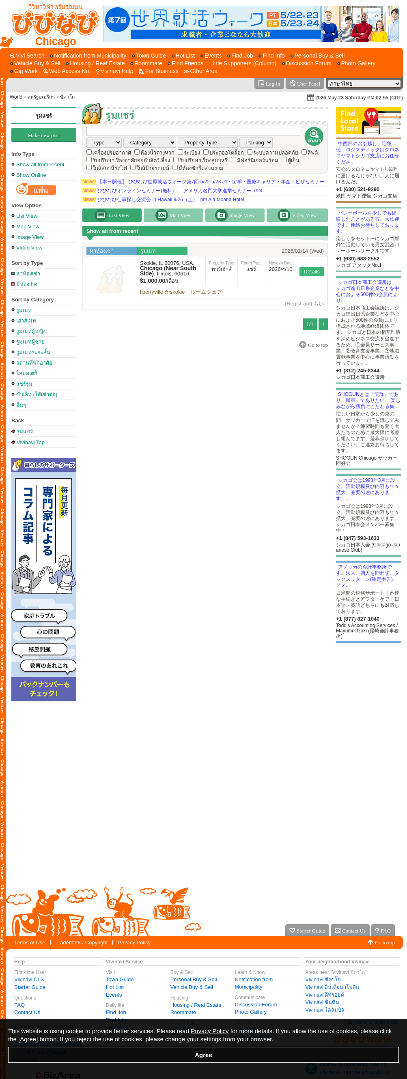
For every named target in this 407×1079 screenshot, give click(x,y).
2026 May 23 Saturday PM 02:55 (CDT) (359, 98)
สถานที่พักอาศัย (34, 362)
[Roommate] (146, 63)
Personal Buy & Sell (193, 979)
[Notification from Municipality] (88, 55)
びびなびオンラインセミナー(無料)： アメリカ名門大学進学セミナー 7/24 (172, 190)
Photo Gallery (251, 1012)
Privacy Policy (134, 942)
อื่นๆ (21, 405)
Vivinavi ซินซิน (322, 1002)
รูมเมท (24, 310)
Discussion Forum (256, 1005)
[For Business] (159, 71)
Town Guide (120, 979)
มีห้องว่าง (26, 284)
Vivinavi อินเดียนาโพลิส (332, 987)
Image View (30, 237)
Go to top (385, 942)
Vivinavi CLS (29, 979)
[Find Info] (271, 55)
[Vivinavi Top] (51, 24)
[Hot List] (183, 55)
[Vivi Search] (27, 55)
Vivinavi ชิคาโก (323, 979)
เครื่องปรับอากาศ (112, 153)
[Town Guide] (149, 55)
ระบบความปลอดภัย (275, 153)
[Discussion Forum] (307, 63)
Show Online (31, 175)
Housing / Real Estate (196, 1005)
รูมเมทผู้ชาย (30, 341)
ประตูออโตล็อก (226, 153)
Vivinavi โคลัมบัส (325, 1010)
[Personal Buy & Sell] (318, 55)
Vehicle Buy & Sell (191, 987)
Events (114, 995)
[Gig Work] (24, 71)
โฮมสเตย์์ (26, 373)
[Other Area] (200, 71)
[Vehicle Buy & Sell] (35, 63)
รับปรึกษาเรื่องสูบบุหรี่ (203, 160)
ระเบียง (192, 153)
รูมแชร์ (44, 116)
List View (26, 216)
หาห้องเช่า (28, 273)
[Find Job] (240, 55)
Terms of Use (29, 942)
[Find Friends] (185, 63)
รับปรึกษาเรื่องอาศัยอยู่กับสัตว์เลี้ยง (131, 160)
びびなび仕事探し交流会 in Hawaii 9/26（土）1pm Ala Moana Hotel (163, 199)
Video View (29, 247)
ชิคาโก (67, 97)
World (16, 97)
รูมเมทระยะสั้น (33, 352)
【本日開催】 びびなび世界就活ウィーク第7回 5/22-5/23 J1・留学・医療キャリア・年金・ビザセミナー (203, 182)
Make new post (44, 135)
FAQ (19, 1005)
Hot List (115, 987)
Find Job (116, 1012)
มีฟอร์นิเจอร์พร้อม (257, 160)
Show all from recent (40, 164)
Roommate (183, 1012)
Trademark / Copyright (82, 942)
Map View (27, 226)
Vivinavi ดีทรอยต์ (324, 995)
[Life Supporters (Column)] (242, 63)
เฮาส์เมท (26, 320)
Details (312, 272)
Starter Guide (29, 987)
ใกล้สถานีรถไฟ (110, 168)
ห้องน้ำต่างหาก (157, 153)
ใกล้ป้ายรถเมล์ (152, 168)
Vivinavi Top (31, 442)
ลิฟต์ (313, 153)
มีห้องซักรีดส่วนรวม (201, 168)
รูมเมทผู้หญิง (30, 331)
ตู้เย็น (293, 160)
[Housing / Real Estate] (95, 63)
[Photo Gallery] (356, 63)
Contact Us (27, 1012)
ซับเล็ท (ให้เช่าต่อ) (36, 394)
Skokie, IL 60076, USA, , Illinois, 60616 (168, 268)
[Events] (211, 55)
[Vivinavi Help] (115, 71)
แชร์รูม (24, 384)
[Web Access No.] (66, 71)
